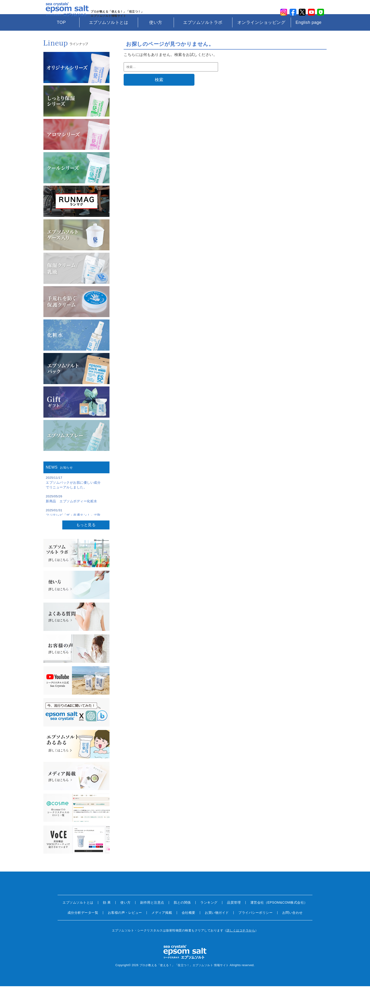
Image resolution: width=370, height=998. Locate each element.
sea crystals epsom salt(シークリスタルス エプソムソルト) (64, 13)
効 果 (107, 914)
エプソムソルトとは (108, 34)
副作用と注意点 (152, 914)
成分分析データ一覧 (82, 924)
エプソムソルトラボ (203, 34)
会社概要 (188, 924)
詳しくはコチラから (241, 942)
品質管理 (234, 914)
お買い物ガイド (217, 924)
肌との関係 (182, 914)
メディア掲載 (161, 924)
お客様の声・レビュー (125, 924)
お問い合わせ (292, 924)
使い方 (155, 34)
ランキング (209, 914)
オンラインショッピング (261, 34)
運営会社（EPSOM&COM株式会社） (278, 914)
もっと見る (86, 537)
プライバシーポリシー (255, 924)
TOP (61, 34)
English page (308, 34)
